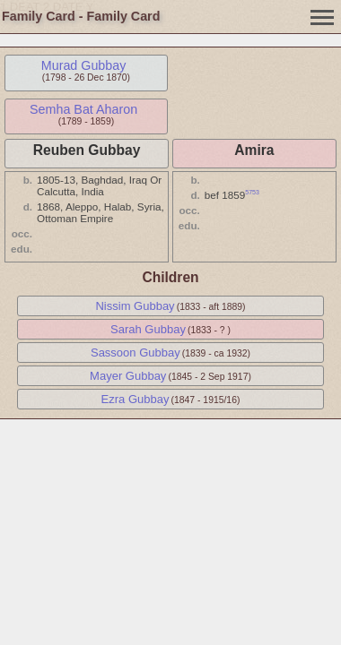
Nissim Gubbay (134, 306)
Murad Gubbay (84, 65)
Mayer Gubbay (128, 376)
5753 (252, 192)
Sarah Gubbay (148, 329)
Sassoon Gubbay (135, 352)
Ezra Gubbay (135, 399)
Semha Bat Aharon (83, 109)
